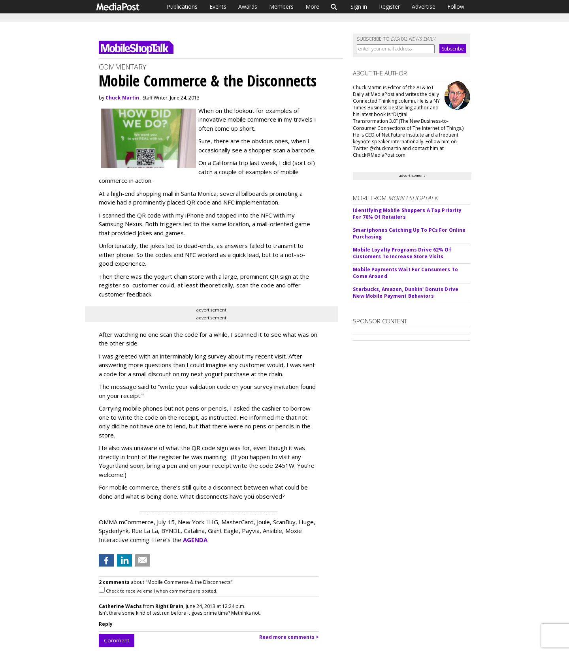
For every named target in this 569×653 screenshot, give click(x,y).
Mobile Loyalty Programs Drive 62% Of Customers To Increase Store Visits (402, 253)
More (312, 6)
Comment (116, 640)
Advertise (423, 6)
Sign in (358, 6)
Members (281, 6)
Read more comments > (289, 637)
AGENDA (195, 540)
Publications (182, 6)
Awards (247, 6)
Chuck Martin (122, 97)
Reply (106, 624)
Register (389, 6)
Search (334, 6)
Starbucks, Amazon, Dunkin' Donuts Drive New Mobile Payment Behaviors (405, 292)
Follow (455, 6)
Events (217, 6)
